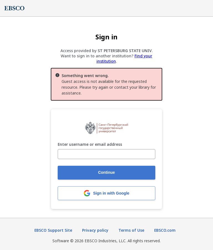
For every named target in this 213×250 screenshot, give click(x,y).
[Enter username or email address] (106, 154)
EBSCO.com (165, 230)
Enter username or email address (90, 144)
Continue (106, 172)
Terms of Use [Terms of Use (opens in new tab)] (131, 230)
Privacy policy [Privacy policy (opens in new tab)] (95, 230)
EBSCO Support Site (53, 230)
